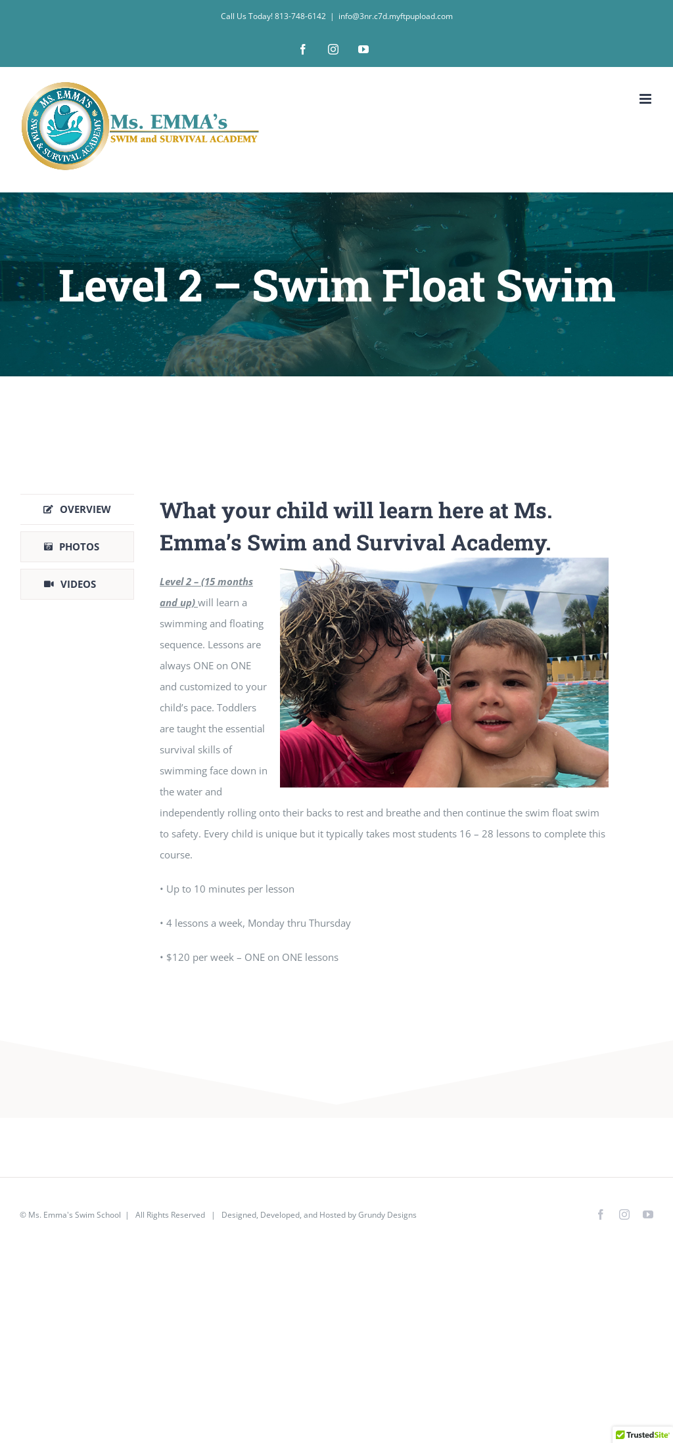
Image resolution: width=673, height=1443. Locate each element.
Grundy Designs (387, 1214)
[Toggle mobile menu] (646, 99)
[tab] (77, 509)
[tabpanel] (384, 737)
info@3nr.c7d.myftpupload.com (395, 16)
